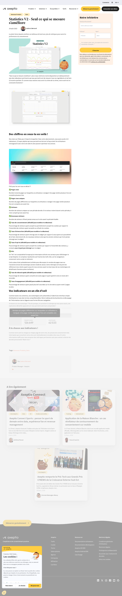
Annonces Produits (16, 14)
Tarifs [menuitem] (53, 541)
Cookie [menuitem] (53, 545)
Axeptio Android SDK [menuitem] (81, 551)
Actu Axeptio (14, 414)
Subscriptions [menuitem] (55, 551)
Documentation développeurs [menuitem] (84, 545)
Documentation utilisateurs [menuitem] (84, 541)
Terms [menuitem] (53, 548)
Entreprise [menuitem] (54, 558)
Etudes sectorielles (41, 414)
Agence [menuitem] (53, 555)
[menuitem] (104, 547)
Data (26, 14)
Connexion (105, 2)
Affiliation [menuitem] (54, 561)
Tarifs (64, 9)
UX (30, 414)
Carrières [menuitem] (54, 565)
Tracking (68, 414)
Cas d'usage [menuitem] (78, 555)
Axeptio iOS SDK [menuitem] (80, 548)
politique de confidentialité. (98, 62)
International (79, 414)
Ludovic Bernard (31, 28)
